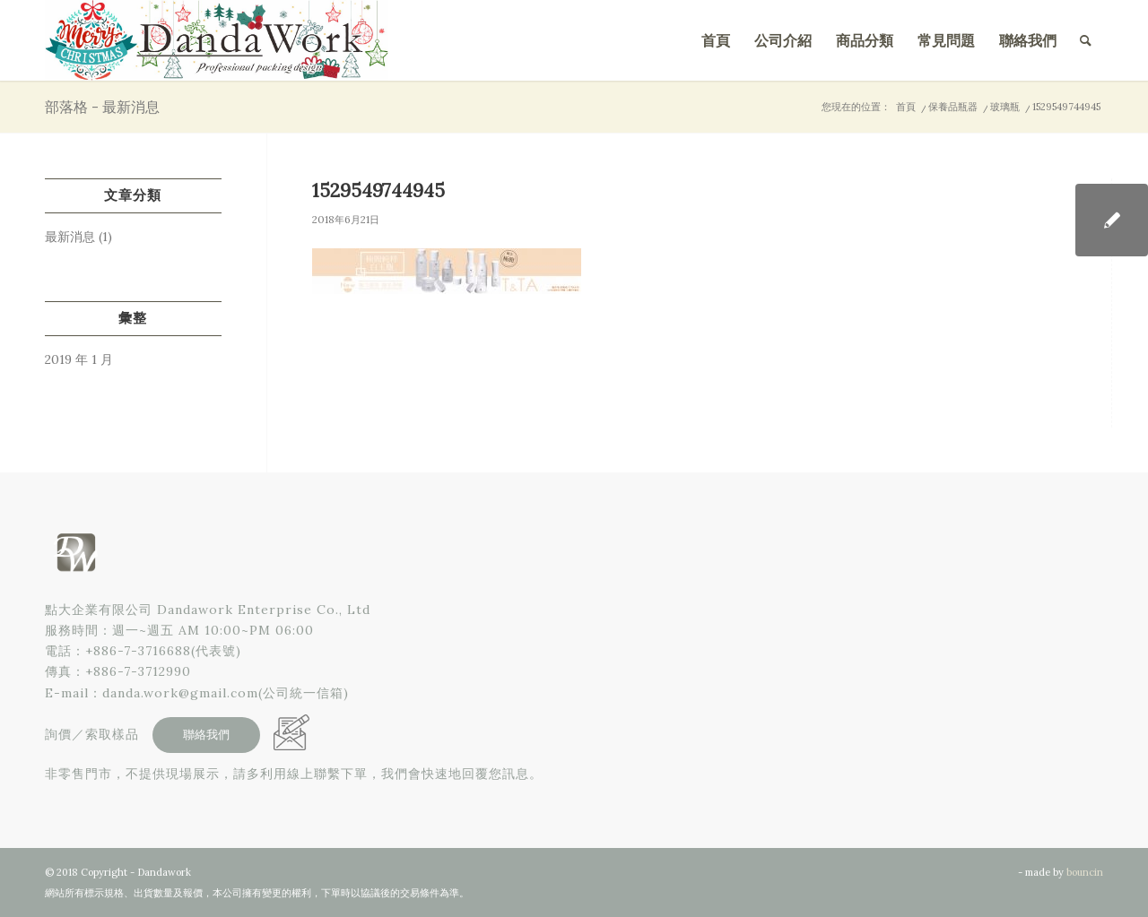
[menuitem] (716, 40)
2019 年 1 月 (79, 359)
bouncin (1084, 872)
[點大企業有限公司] (216, 40)
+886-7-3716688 (138, 651)
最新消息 (70, 237)
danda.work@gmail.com (180, 693)
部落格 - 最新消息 (102, 107)
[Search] (1085, 40)
